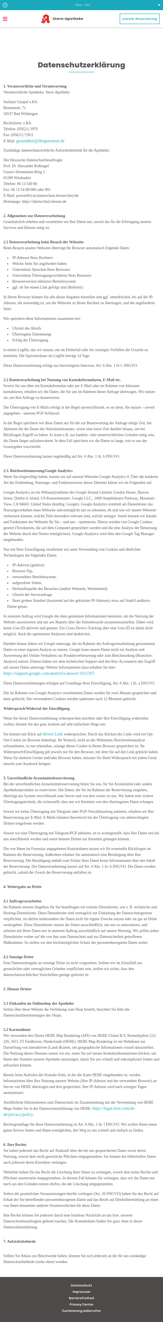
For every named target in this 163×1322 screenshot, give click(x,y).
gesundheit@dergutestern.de (40, 140)
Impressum (81, 1292)
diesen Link (53, 734)
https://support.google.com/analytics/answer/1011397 (48, 673)
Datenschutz (81, 1285)
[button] (81, 5)
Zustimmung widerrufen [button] (81, 1311)
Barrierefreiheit (81, 1298)
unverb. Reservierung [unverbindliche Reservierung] (139, 19)
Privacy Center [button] (82, 1304)
